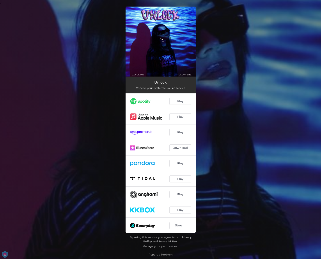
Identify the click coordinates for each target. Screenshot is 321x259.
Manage (148, 246)
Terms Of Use (168, 241)
